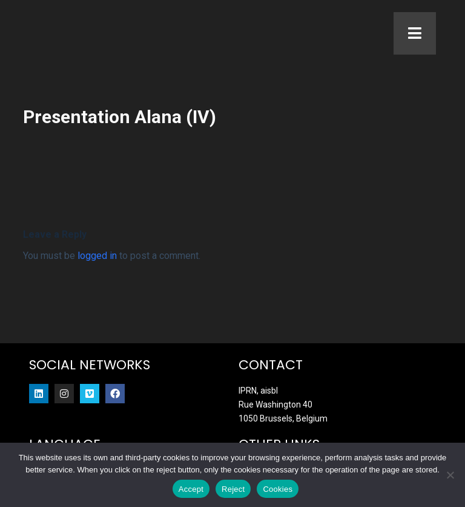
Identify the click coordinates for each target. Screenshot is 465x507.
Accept (191, 489)
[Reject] (450, 475)
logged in (97, 259)
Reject (233, 489)
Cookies (277, 489)
